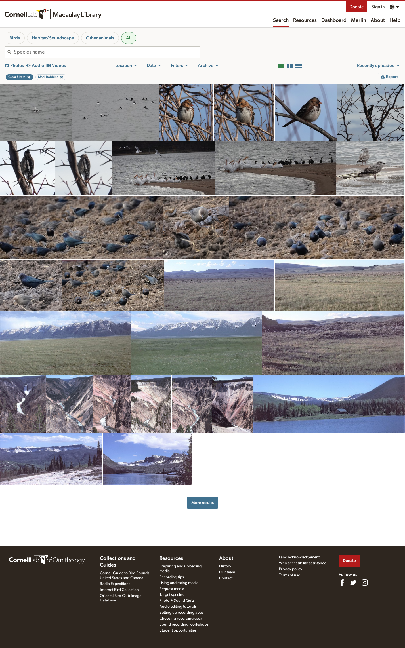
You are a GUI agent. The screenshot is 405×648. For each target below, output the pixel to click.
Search (281, 20)
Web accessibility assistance (302, 563)
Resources (305, 20)
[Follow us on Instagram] (364, 582)
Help (394, 20)
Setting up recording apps (181, 613)
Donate (356, 7)
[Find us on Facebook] (342, 582)
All (128, 38)
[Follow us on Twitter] (353, 582)
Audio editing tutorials (178, 607)
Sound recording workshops (184, 624)
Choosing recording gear (181, 618)
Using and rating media (179, 583)
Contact (225, 578)
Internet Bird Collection (119, 590)
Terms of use (289, 575)
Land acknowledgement (299, 557)
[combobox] (107, 52)
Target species (172, 595)
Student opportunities (178, 630)
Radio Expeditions (115, 584)
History (225, 566)
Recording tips (172, 577)
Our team (227, 572)
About (378, 20)
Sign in (378, 7)
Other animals (100, 38)
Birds (14, 38)
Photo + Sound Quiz (177, 601)
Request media (172, 589)
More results (202, 503)
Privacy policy (290, 569)
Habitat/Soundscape (53, 38)
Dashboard (334, 20)
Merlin (358, 20)
